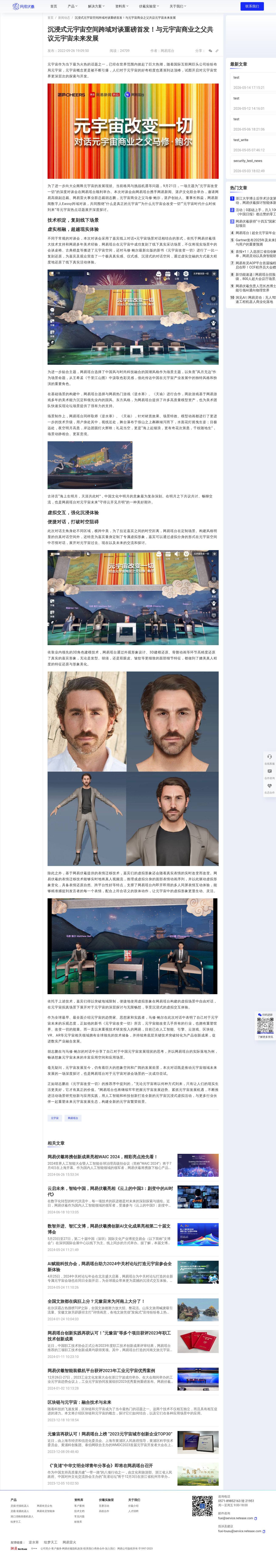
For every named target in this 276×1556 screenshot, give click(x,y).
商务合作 (99, 1548)
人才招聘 (133, 1511)
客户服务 (56, 1548)
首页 (51, 17)
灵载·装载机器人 (20, 1511)
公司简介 (46, 1548)
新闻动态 (64, 17)
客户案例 (79, 1505)
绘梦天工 (16, 1521)
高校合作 (104, 1511)
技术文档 (79, 1511)
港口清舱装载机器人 (22, 1516)
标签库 (78, 1521)
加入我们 (110, 1548)
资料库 (78, 1500)
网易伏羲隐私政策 (72, 1548)
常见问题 (79, 1516)
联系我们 (252, 6)
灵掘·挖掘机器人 (20, 1505)
